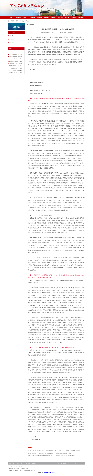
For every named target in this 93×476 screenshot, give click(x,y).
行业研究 (12, 39)
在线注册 (34, 463)
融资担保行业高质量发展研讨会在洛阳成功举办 (16, 58)
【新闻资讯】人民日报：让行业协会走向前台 (16, 63)
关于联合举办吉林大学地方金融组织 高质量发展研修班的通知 (16, 54)
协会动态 (32, 17)
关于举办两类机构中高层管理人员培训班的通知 (16, 65)
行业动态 (39, 17)
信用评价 (46, 17)
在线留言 (28, 463)
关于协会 (18, 17)
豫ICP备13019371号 (49, 472)
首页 (11, 17)
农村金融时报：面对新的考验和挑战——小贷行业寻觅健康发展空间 (16, 72)
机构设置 (25, 17)
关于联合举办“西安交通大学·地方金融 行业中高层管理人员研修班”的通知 (16, 56)
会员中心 (74, 17)
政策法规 (53, 17)
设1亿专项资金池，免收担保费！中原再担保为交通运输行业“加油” (16, 70)
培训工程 (60, 17)
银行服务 (81, 17)
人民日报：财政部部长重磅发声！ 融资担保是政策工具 (16, 61)
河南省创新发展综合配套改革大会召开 (63, 453)
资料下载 (67, 17)
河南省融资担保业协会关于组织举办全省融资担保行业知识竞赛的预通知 (16, 68)
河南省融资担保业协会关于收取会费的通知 (16, 52)
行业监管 (12, 42)
